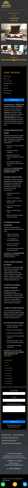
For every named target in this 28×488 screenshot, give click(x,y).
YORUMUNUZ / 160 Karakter (14, 404)
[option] (14, 32)
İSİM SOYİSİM (14, 390)
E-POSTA (14, 397)
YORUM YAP (14, 422)
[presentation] (14, 416)
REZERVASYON (14, 100)
